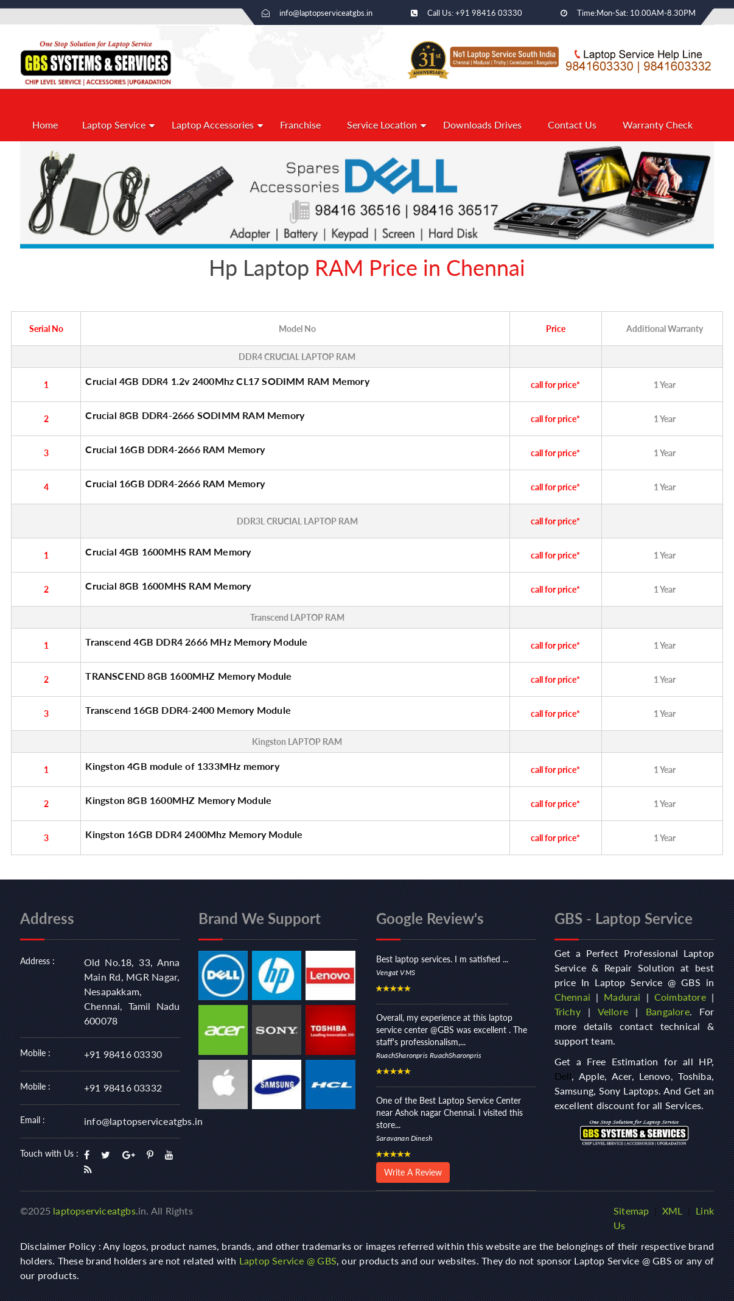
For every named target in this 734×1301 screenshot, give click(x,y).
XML (672, 1210)
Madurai (622, 997)
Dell (563, 1076)
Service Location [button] (382, 124)
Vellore (613, 1011)
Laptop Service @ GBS (288, 1260)
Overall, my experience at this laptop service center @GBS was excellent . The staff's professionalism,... (451, 1029)
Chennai (572, 997)
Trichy (567, 1011)
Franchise (300, 124)
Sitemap (631, 1210)
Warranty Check (658, 124)
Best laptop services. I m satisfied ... (442, 959)
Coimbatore (680, 997)
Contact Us (572, 124)
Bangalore (668, 1011)
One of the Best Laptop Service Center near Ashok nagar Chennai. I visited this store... (449, 1112)
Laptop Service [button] (113, 124)
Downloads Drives (482, 124)
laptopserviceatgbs (94, 1210)
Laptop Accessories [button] (213, 124)
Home (45, 124)
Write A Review (413, 1172)
